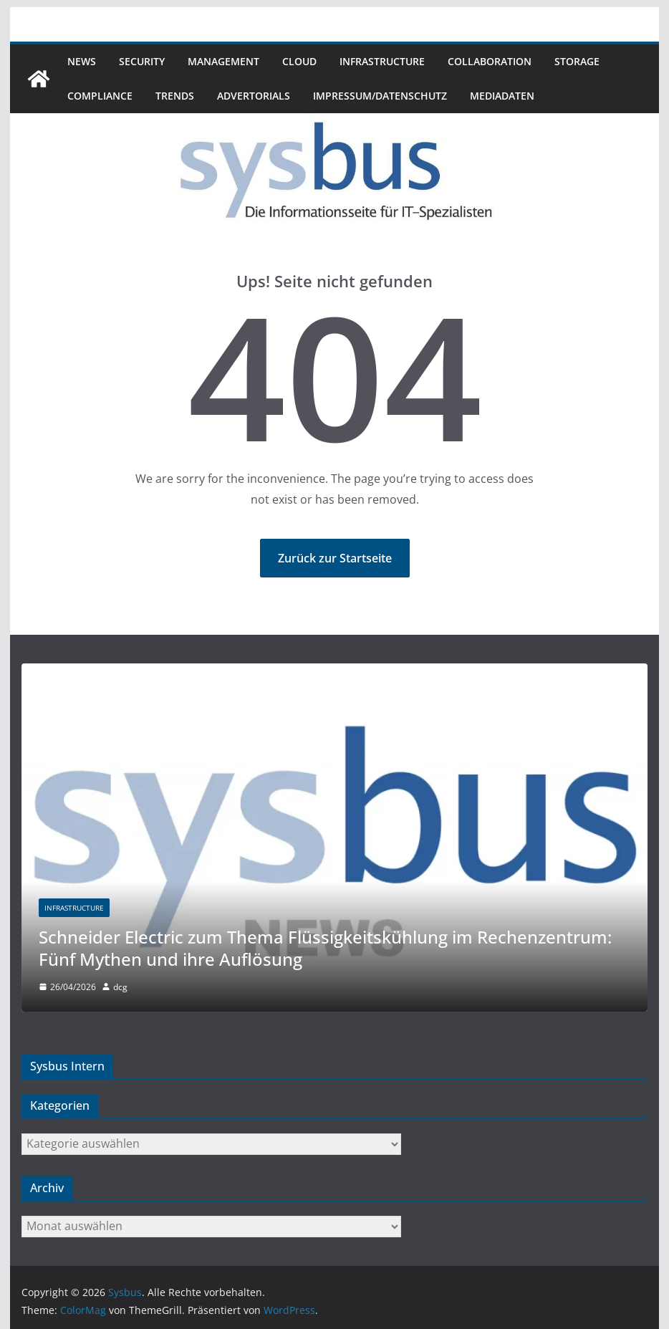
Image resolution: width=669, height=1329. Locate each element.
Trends (174, 95)
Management (223, 61)
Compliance (100, 95)
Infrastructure (382, 61)
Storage (577, 61)
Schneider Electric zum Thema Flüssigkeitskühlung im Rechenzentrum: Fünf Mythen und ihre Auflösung (325, 948)
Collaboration (489, 61)
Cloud (299, 61)
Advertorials (253, 95)
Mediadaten (502, 95)
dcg (120, 987)
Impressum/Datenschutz (380, 95)
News (81, 61)
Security (142, 61)
